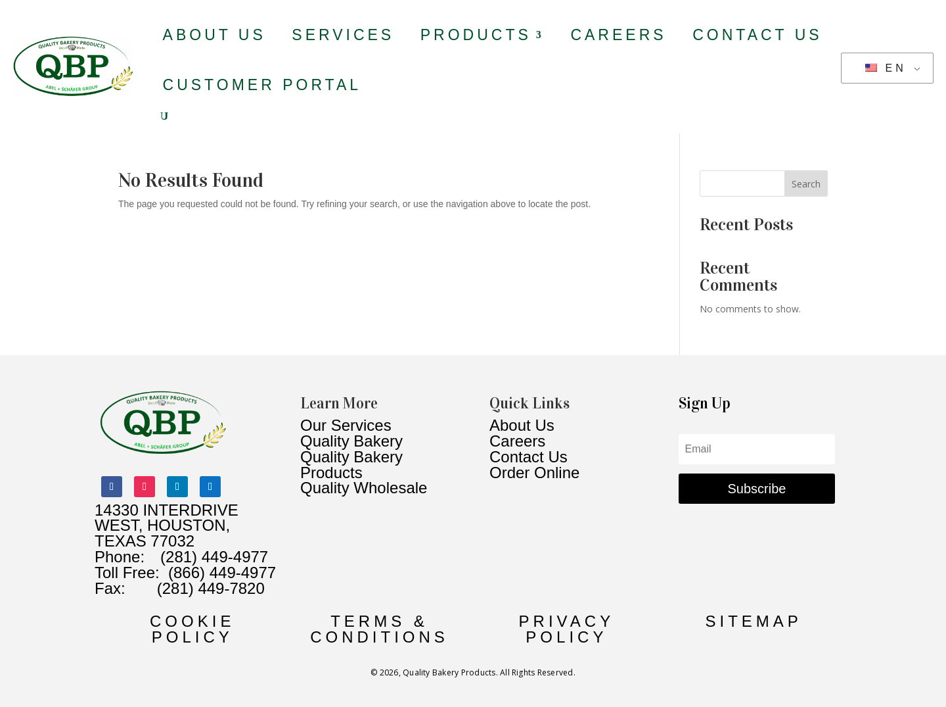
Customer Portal (262, 84)
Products (475, 34)
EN (886, 68)
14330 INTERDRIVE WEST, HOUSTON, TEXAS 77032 (166, 525)
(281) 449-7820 (195, 588)
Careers (618, 34)
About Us (214, 34)
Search (806, 184)
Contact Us (757, 34)
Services (343, 34)
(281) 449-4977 (214, 557)
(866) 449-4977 (222, 572)
